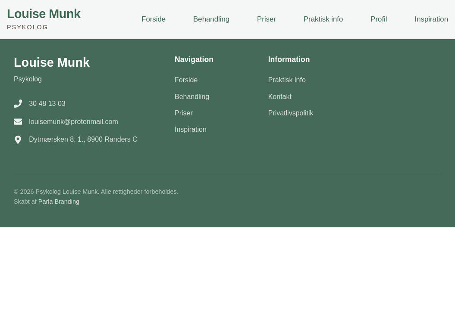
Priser (266, 19)
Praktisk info (323, 19)
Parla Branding (58, 201)
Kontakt (280, 96)
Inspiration (431, 19)
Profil (378, 19)
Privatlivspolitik (291, 113)
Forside (153, 19)
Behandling (211, 19)
